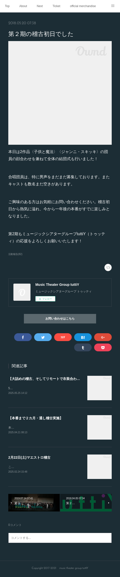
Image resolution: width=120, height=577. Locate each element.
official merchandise (83, 6)
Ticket (56, 6)
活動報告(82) (15, 254)
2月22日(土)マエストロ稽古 (29, 458)
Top (7, 6)
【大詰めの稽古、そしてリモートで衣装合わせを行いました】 (56, 379)
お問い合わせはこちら (60, 318)
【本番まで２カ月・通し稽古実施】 (35, 419)
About (23, 6)
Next (40, 6)
